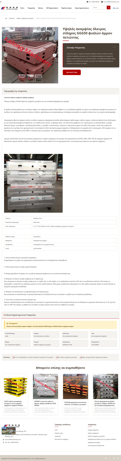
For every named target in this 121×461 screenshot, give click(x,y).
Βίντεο (40, 8)
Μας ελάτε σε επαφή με (61, 439)
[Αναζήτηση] (108, 7)
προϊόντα (12, 18)
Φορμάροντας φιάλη (94, 442)
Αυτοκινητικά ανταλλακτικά (96, 445)
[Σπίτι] (6, 18)
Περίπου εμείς (59, 433)
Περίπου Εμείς (66, 8)
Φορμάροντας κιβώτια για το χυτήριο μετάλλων (102, 439)
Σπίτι (22, 8)
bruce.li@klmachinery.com (111, 2)
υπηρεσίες (31, 8)
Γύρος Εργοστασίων (82, 8)
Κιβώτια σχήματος (93, 433)
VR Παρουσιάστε (52, 8)
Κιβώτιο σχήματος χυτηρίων (25, 18)
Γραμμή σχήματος (93, 430)
